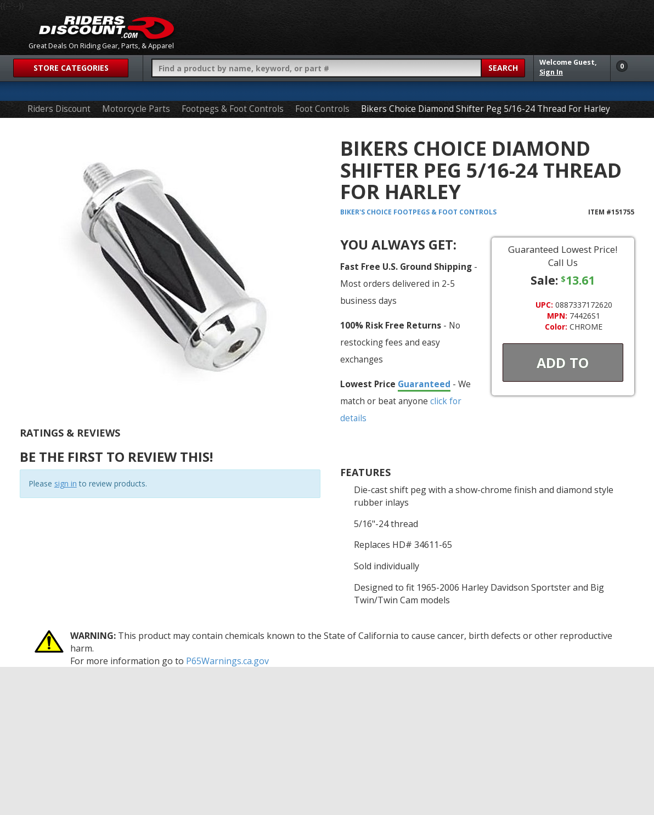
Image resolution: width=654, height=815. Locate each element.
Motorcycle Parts (136, 109)
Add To (563, 362)
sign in (65, 483)
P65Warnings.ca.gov (227, 661)
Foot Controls (322, 109)
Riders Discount (59, 109)
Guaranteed (424, 384)
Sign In (551, 72)
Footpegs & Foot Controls (233, 109)
